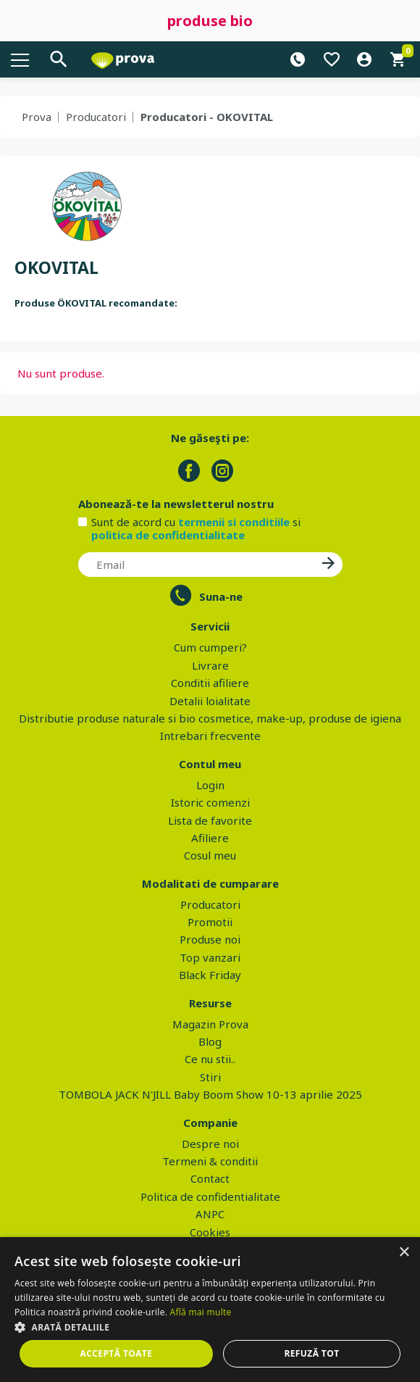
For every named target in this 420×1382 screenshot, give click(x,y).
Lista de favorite (210, 820)
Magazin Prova (210, 1024)
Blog (210, 1041)
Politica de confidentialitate (210, 1196)
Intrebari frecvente (210, 735)
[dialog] (210, 1309)
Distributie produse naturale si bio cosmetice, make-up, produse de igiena (210, 718)
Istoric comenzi (210, 802)
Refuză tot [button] (311, 1353)
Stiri (210, 1077)
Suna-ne (221, 596)
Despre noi (210, 1143)
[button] (210, 1327)
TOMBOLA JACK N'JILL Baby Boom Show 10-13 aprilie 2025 (210, 1094)
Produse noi (210, 939)
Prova (36, 116)
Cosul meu (210, 855)
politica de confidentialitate (168, 535)
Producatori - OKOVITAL (206, 116)
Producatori (96, 116)
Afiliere (210, 838)
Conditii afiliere (210, 682)
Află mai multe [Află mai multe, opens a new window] (201, 1312)
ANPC (210, 1214)
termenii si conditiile (234, 522)
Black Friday (210, 974)
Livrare (210, 665)
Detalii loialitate (210, 701)
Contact (210, 1178)
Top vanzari (210, 957)
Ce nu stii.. (210, 1059)
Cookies (210, 1232)
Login (210, 785)
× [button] (403, 1252)
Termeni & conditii (210, 1161)
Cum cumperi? (210, 647)
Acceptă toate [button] (116, 1353)
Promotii (210, 922)
